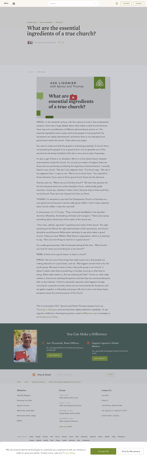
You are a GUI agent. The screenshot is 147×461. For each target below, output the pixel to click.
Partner (126, 3)
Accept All (103, 451)
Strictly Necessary (131, 451)
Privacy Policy (69, 453)
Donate (139, 3)
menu (6, 3)
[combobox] (70, 3)
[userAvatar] (116, 3)
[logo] (13, 3)
